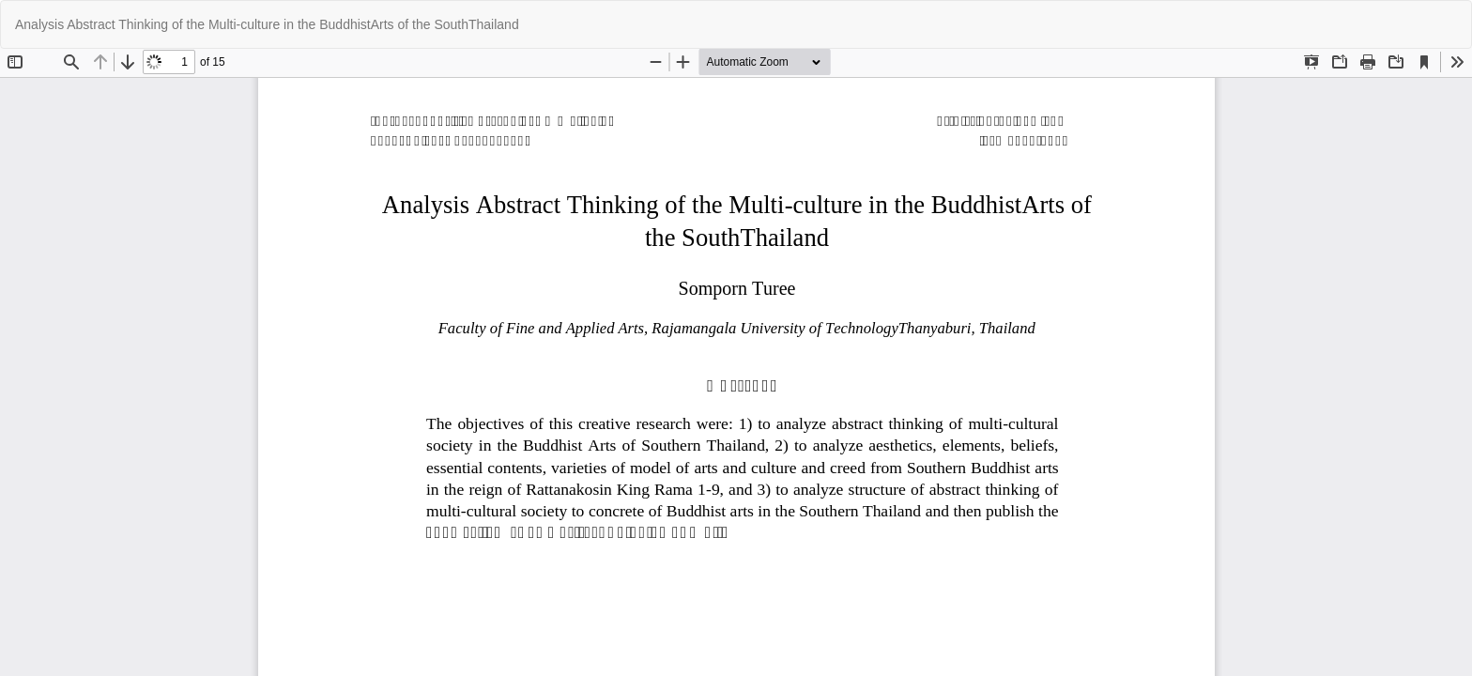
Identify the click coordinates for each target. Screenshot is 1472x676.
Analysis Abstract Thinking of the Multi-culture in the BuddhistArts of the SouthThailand (267, 24)
